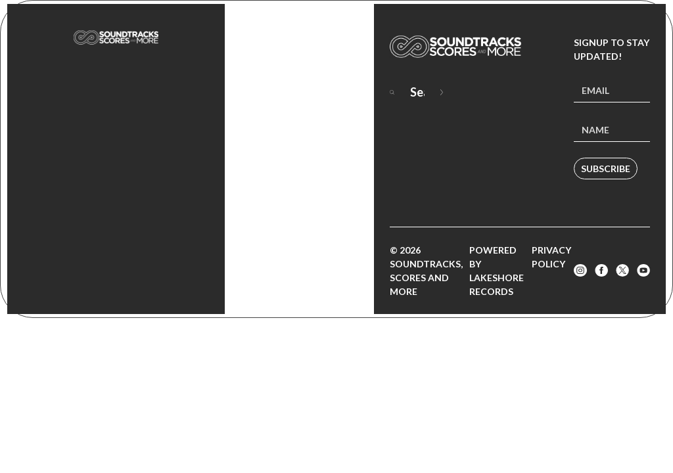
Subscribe (605, 168)
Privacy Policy (551, 256)
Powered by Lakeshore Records (496, 270)
